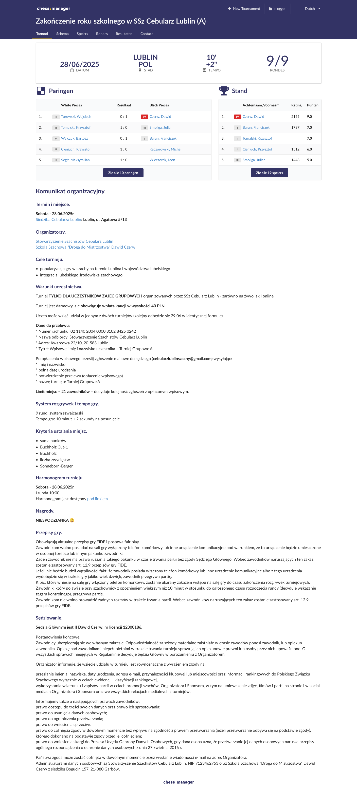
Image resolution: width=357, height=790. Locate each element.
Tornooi (42, 33)
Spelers (82, 33)
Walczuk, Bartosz (74, 138)
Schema (62, 33)
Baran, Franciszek (163, 138)
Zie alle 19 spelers (269, 173)
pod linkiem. (98, 498)
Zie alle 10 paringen (123, 173)
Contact (146, 33)
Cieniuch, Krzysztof (76, 149)
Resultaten (124, 33)
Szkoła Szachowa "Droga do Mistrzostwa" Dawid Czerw (85, 246)
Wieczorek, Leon (162, 160)
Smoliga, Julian (161, 127)
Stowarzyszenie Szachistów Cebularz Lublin (74, 241)
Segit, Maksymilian (75, 160)
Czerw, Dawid (160, 116)
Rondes (102, 33)
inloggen (277, 8)
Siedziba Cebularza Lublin (58, 219)
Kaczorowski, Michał (166, 149)
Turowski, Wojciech (76, 116)
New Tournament (243, 8)
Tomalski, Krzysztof (76, 127)
